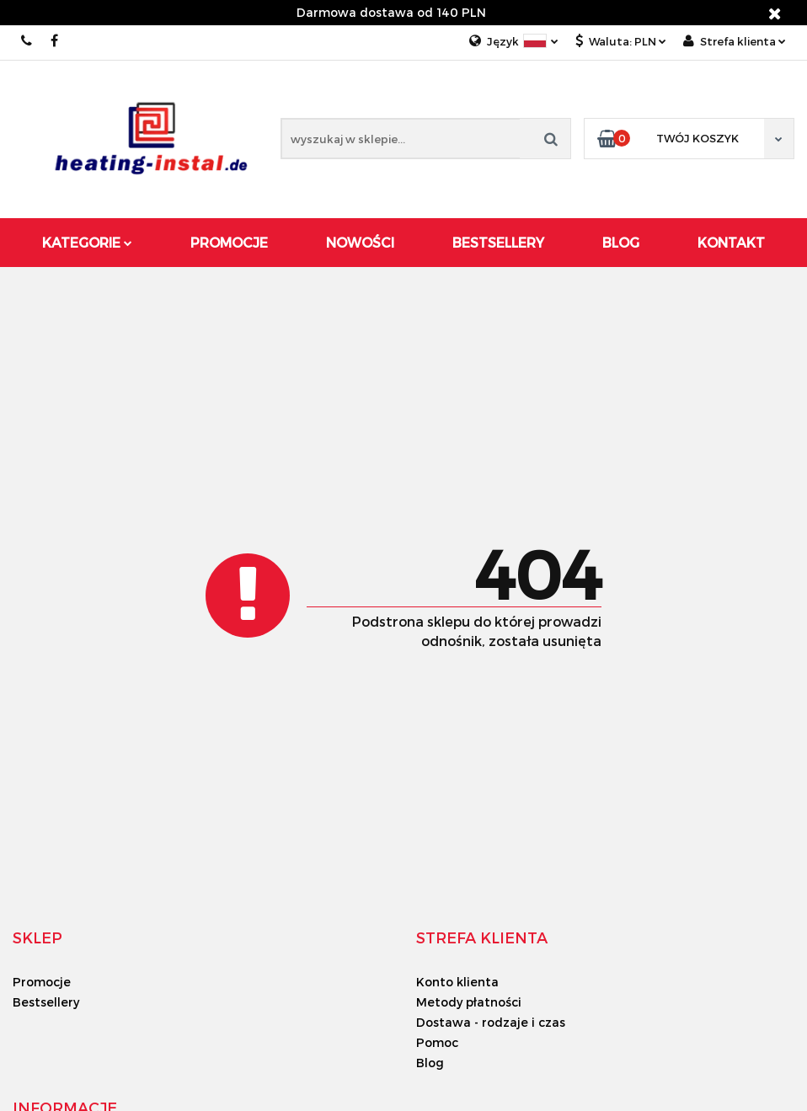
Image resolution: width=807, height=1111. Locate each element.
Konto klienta (457, 982)
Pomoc (437, 1042)
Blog (620, 242)
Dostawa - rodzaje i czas (490, 1022)
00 (27, 41)
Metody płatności (468, 1002)
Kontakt (731, 242)
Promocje (229, 242)
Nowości (360, 242)
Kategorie (87, 242)
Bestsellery (498, 242)
